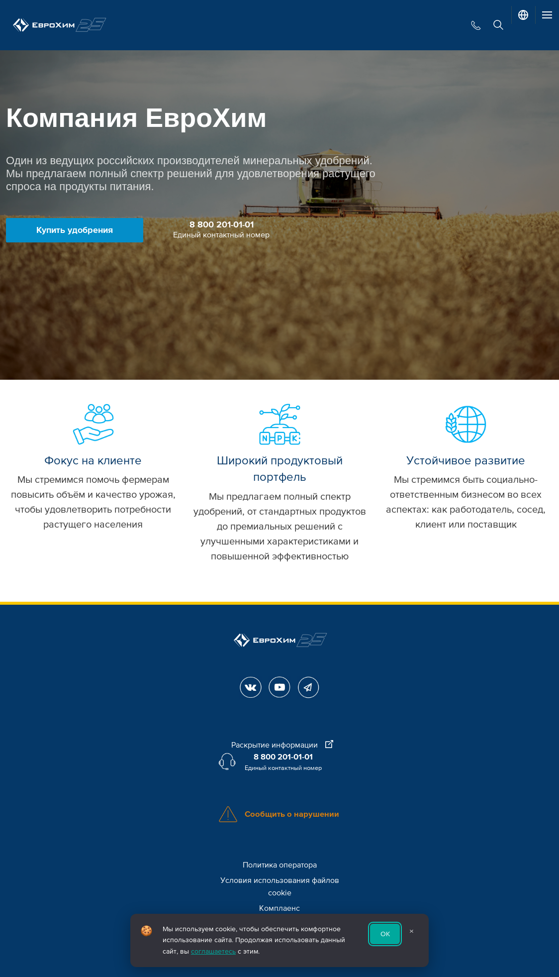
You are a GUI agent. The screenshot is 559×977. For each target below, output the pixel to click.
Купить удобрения (74, 229)
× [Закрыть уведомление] (411, 931)
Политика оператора (280, 865)
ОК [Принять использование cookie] (385, 934)
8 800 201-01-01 (221, 224)
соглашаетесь (213, 951)
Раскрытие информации (282, 745)
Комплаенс (279, 908)
